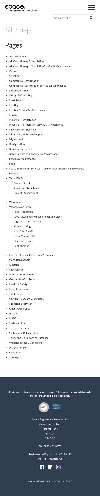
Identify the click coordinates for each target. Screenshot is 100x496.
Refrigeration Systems (22, 274)
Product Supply (22, 183)
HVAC (13, 114)
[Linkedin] (50, 467)
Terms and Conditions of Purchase (28, 337)
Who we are (16, 201)
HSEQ (12, 318)
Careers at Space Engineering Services (31, 254)
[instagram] (58, 467)
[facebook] (42, 467)
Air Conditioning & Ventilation (26, 61)
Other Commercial (24, 236)
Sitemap (14, 357)
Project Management (25, 192)
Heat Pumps (16, 100)
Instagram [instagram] (36, 395)
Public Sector (21, 245)
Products (14, 313)
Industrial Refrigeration (22, 119)
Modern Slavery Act (20, 303)
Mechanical (16, 269)
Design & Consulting (21, 95)
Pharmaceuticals (23, 240)
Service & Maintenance (22, 158)
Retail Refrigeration (20, 148)
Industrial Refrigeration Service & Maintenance (36, 124)
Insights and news (19, 289)
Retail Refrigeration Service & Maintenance (34, 153)
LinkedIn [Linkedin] (48, 395)
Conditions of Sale (19, 259)
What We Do (16, 178)
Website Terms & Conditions (25, 342)
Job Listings (16, 293)
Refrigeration (17, 144)
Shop (12, 163)
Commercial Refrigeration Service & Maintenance (37, 85)
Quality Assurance (19, 308)
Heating (14, 105)
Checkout (15, 75)
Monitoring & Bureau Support (26, 134)
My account (16, 139)
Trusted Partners (19, 328)
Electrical (14, 264)
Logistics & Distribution (27, 221)
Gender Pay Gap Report (23, 279)
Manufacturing (22, 226)
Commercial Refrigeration (24, 80)
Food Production (23, 211)
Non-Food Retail (23, 231)
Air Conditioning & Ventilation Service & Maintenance (40, 66)
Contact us (15, 352)
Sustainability (17, 323)
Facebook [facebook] (64, 395)
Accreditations (17, 56)
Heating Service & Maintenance (27, 109)
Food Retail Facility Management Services (37, 216)
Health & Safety (18, 284)
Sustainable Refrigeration (23, 332)
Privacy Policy (17, 347)
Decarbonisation (19, 90)
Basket (13, 70)
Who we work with (20, 206)
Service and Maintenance (27, 187)
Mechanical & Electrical (22, 129)
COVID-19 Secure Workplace (26, 298)
